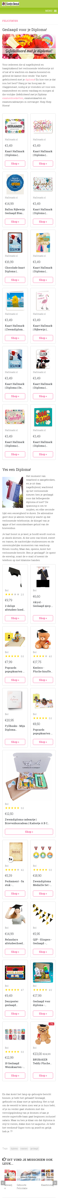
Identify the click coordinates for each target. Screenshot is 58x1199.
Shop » (15, 163)
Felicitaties (10, 20)
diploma (30, 79)
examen (24, 1148)
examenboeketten (12, 98)
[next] (55, 1183)
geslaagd (34, 1148)
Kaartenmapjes (49, 1185)
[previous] (3, 1183)
